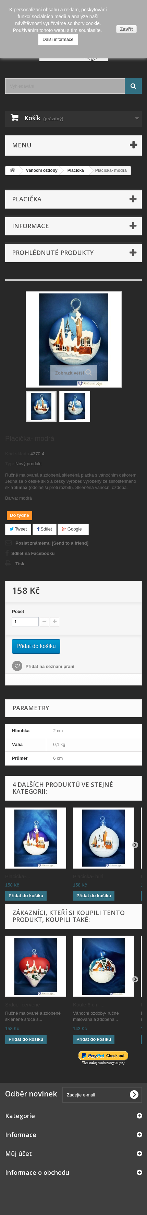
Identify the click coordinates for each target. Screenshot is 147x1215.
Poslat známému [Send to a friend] (51, 543)
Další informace (57, 39)
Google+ (73, 529)
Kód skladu (17, 453)
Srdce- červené (22, 1004)
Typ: (9, 463)
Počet (18, 611)
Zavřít (126, 29)
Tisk (19, 563)
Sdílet (44, 529)
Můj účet (18, 1153)
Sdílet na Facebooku (32, 553)
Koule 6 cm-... (89, 1004)
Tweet (18, 529)
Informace (30, 226)
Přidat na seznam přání (49, 666)
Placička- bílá (88, 876)
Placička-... (17, 876)
